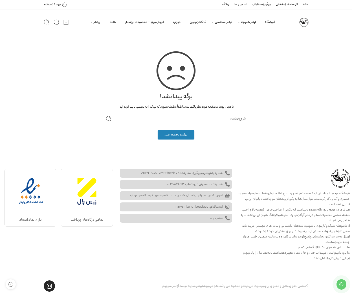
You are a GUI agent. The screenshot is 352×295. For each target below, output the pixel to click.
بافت (113, 22)
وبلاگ (225, 4)
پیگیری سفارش (261, 4)
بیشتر (97, 22)
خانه (305, 4)
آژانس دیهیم (170, 286)
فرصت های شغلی (287, 4)
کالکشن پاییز (198, 22)
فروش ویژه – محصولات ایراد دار (144, 22)
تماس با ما (240, 4)
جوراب (177, 22)
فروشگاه (270, 22)
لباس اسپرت (248, 22)
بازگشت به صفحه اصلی (176, 135)
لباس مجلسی (223, 22)
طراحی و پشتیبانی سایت (202, 286)
